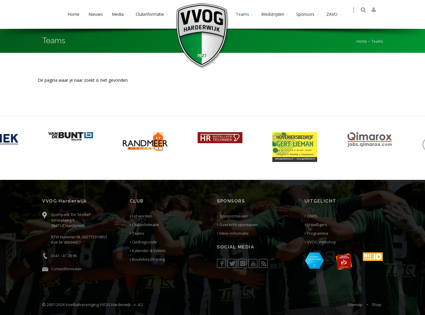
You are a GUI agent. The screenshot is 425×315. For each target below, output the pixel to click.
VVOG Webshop (320, 242)
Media (118, 14)
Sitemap (355, 304)
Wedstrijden (272, 14)
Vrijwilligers (316, 224)
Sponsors (305, 14)
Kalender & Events (148, 250)
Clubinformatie (150, 14)
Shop (376, 304)
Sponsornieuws (232, 216)
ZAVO (331, 14)
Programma (316, 233)
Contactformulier (66, 268)
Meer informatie (233, 233)
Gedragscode (143, 242)
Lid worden (141, 216)
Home (74, 14)
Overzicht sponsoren (237, 224)
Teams (242, 14)
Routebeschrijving (147, 259)
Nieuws (95, 14)
